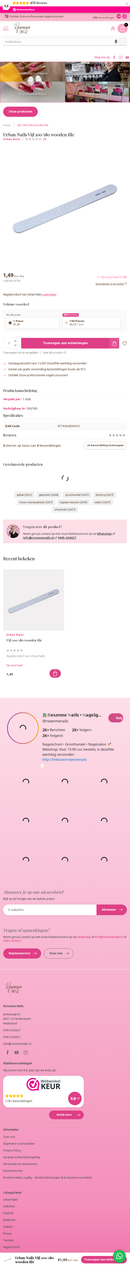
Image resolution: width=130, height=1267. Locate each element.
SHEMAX (9, 1206)
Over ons (59, 953)
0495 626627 (12, 1030)
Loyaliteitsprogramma (33, 73)
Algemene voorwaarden (19, 1143)
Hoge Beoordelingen (32, 94)
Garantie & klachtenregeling (21, 1157)
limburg (104, 494)
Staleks (8, 1226)
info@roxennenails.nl (39, 537)
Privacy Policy (12, 1150)
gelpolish (48, 494)
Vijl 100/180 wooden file (32, 125)
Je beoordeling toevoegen (105, 445)
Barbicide (9, 1220)
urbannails (65, 509)
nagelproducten (73, 502)
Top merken (97, 73)
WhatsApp (104, 533)
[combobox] (61, 41)
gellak (24, 494)
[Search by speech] (116, 42)
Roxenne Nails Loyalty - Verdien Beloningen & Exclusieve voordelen (47, 1177)
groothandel (77, 494)
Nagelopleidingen (97, 94)
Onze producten (20, 111)
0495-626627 (67, 537)
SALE (6, 1260)
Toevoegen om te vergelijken (20, 352)
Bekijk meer (70, 1115)
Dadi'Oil (8, 1213)
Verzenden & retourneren (20, 1164)
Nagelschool (11, 1247)
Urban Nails (12, 139)
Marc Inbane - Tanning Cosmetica (25, 1254)
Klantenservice (23, 953)
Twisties (8, 1240)
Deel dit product (54, 352)
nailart (102, 502)
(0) (44, 139)
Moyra (7, 1233)
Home (7, 125)
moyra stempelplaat (36, 502)
